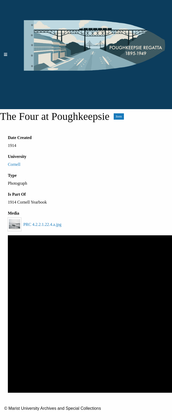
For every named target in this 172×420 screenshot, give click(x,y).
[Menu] (6, 54)
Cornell (14, 164)
